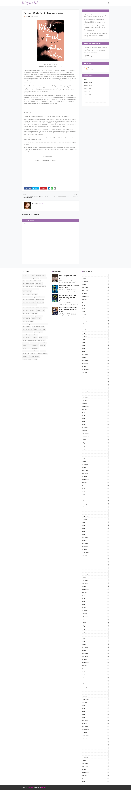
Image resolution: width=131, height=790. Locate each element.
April (96, 275)
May (96, 308)
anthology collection (41, 275)
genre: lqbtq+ (34, 313)
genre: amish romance (28, 283)
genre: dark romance (39, 297)
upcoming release (34, 356)
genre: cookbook (27, 291)
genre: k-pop (26, 313)
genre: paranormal (36, 318)
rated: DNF (43, 351)
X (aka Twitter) (88, 57)
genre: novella (26, 318)
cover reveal (44, 278)
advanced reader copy (28, 275)
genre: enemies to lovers (29, 302)
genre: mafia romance (28, 316)
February (96, 281)
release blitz (26, 353)
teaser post (25, 356)
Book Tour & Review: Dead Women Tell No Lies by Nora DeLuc (68, 277)
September (96, 296)
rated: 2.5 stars (89, 89)
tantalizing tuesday (42, 353)
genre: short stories (27, 329)
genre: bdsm (39, 283)
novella (24, 340)
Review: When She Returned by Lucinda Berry (69, 286)
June (96, 305)
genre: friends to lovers (28, 307)
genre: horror (40, 310)
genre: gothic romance (41, 307)
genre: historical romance (29, 310)
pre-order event (32, 340)
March (96, 278)
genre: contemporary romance (30, 289)
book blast (25, 278)
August (96, 299)
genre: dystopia (40, 299)
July (96, 302)
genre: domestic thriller (28, 299)
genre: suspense (38, 332)
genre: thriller (34, 335)
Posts (88, 67)
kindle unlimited (43, 337)
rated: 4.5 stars (89, 101)
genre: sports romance (39, 329)
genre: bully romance (28, 286)
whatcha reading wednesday (30, 359)
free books (29, 280)
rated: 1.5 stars (34, 343)
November (96, 290)
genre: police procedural (29, 324)
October (96, 293)
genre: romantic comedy (38, 326)
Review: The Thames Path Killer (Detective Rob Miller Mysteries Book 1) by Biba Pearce (67, 298)
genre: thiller (26, 335)
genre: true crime (27, 337)
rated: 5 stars (88, 104)
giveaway (35, 337)
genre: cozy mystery (28, 297)
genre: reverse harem (42, 324)
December (96, 287)
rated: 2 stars (88, 85)
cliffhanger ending (34, 278)
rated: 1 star (88, 82)
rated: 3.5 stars (89, 95)
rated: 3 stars (88, 92)
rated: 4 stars (88, 98)
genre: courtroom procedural (30, 294)
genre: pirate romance (28, 321)
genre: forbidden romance (29, 305)
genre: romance (27, 326)
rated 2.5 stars (41, 340)
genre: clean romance (40, 286)
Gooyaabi (44, 787)
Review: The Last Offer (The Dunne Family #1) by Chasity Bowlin (68, 309)
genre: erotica (40, 302)
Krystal (29, 16)
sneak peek (33, 353)
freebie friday (37, 280)
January (96, 284)
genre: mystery (39, 316)
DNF (86, 79)
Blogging (30, 787)
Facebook (86, 55)
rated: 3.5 (42, 345)
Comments (89, 69)
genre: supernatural (27, 332)
